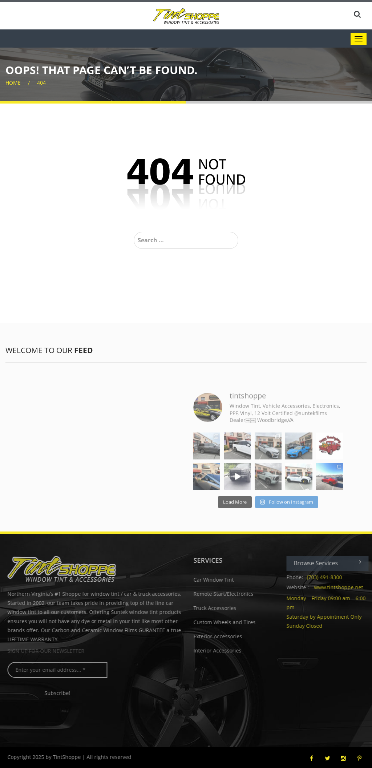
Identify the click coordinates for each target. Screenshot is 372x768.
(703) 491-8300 (327, 577)
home (13, 82)
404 (41, 82)
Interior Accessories (220, 650)
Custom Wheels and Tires (227, 622)
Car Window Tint (216, 579)
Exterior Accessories (220, 636)
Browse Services (330, 563)
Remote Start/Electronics (226, 593)
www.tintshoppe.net (341, 587)
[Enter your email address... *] (60, 670)
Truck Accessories (217, 608)
